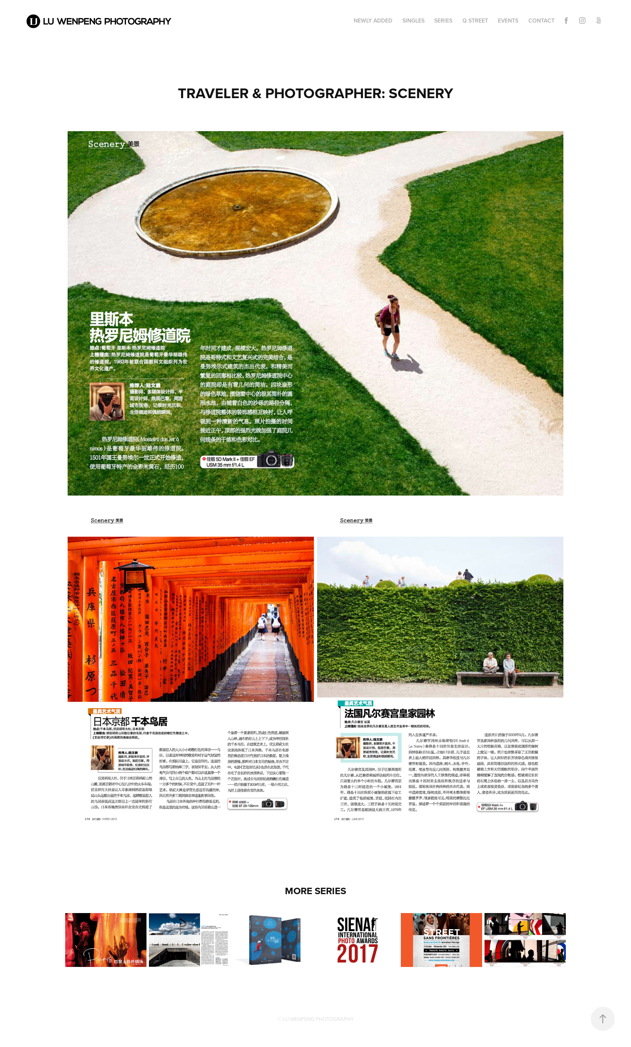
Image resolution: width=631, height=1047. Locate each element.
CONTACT (541, 20)
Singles (413, 20)
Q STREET (475, 20)
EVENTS (508, 20)
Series (443, 20)
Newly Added (373, 20)
